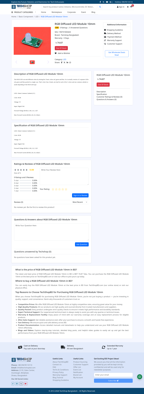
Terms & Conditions (61, 370)
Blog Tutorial (58, 377)
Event (83, 12)
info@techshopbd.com (26, 367)
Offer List (77, 367)
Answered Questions (78, 27)
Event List (77, 370)
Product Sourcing (80, 362)
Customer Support (113, 44)
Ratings (64, 27)
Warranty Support (113, 40)
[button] (139, 376)
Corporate (71, 12)
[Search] (69, 7)
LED (37, 16)
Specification (102, 94)
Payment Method (113, 37)
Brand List (77, 375)
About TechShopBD (60, 362)
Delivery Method (112, 33)
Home (43, 12)
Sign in (120, 7)
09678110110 (127, 2)
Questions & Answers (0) (107, 99)
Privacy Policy (58, 372)
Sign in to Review (80, 195)
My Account (78, 377)
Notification (78, 372)
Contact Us (57, 364)
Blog (93, 12)
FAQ (54, 367)
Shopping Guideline (113, 30)
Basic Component (26, 16)
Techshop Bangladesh (70, 35)
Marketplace (57, 12)
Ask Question (81, 244)
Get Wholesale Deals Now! (116, 53)
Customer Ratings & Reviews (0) (109, 97)
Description (101, 91)
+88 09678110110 (24, 365)
